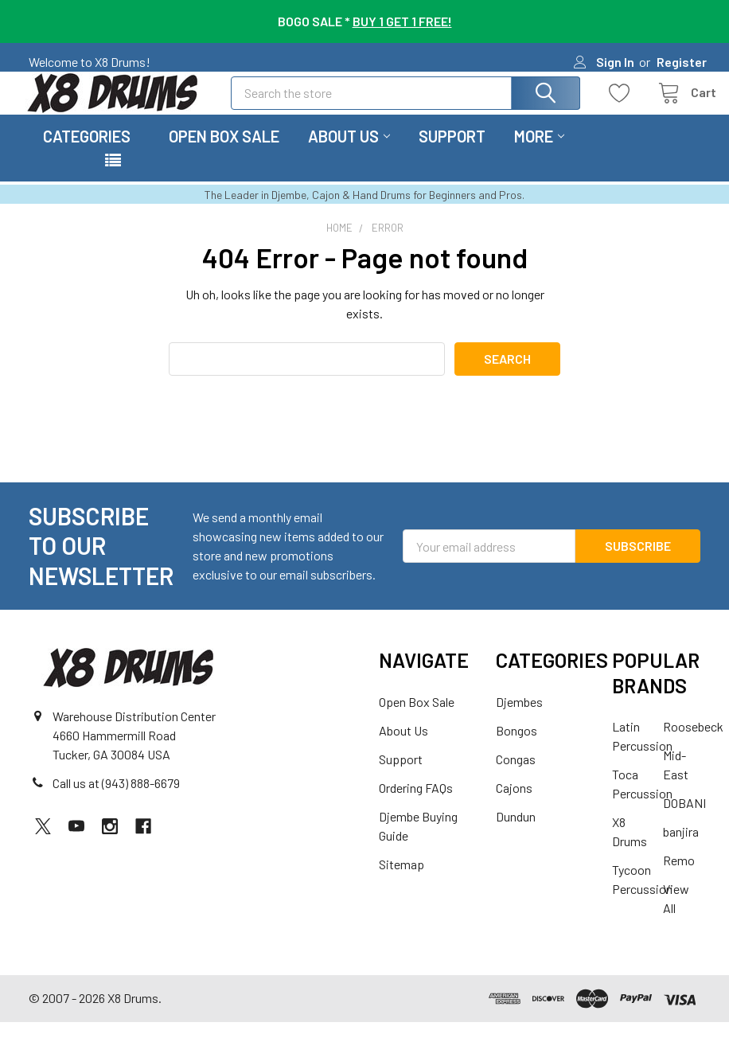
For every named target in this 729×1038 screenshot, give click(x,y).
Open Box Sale (224, 152)
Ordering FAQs (416, 803)
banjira (681, 847)
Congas (516, 774)
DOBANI (684, 818)
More (539, 152)
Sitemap (401, 880)
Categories (87, 152)
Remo (679, 876)
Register (682, 61)
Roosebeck (693, 742)
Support (452, 152)
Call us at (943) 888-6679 (116, 799)
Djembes (519, 717)
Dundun (516, 832)
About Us (349, 152)
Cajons (514, 803)
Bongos (516, 746)
